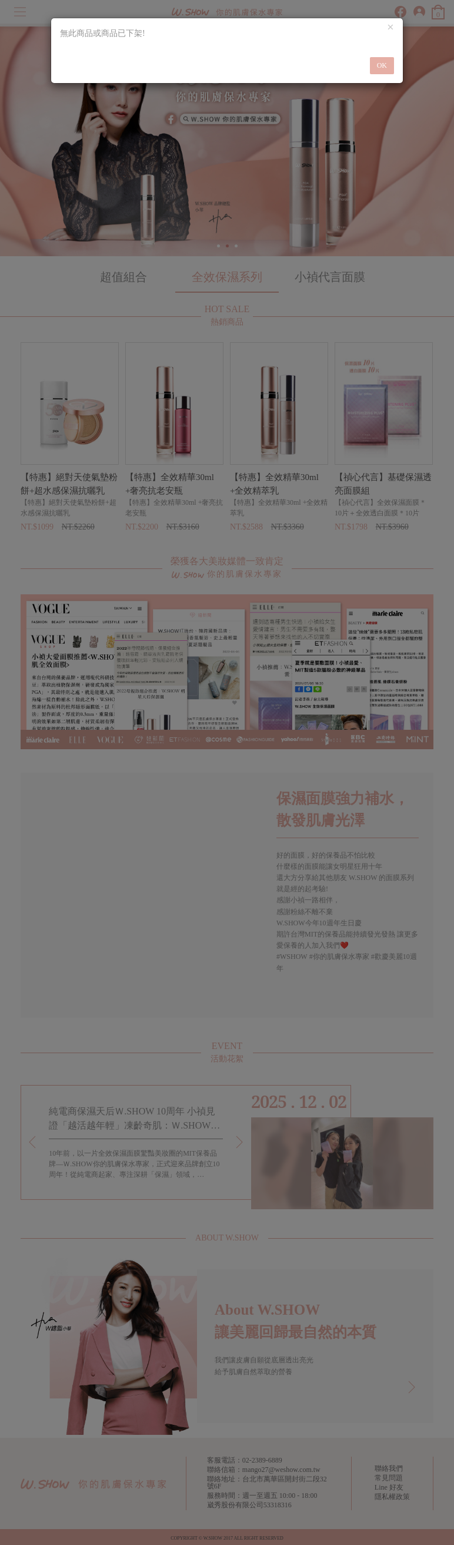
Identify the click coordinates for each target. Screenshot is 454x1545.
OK (382, 65)
